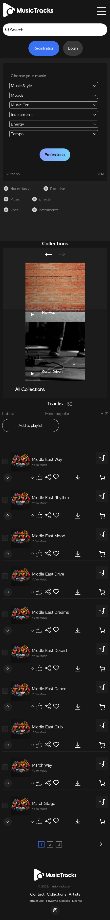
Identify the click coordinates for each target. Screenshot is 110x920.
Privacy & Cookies (58, 901)
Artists (74, 894)
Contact (37, 894)
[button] (48, 254)
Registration (43, 48)
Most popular (57, 413)
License (77, 901)
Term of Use (36, 901)
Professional (54, 154)
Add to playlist (31, 425)
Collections (56, 894)
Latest (8, 413)
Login (73, 48)
